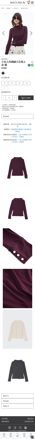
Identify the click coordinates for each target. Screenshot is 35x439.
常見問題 (5, 418)
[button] (12, 53)
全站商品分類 (28, 421)
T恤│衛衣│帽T (24, 8)
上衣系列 (15, 8)
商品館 (8, 8)
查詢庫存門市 (5, 92)
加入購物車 (26, 98)
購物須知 (30, 418)
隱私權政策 (5, 421)
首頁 (2, 8)
